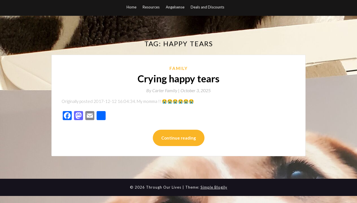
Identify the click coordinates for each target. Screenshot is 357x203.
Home (131, 7)
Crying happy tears (178, 78)
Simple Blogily (214, 187)
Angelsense (175, 7)
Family (178, 68)
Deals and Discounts (207, 7)
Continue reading (178, 137)
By (163, 90)
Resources (151, 7)
